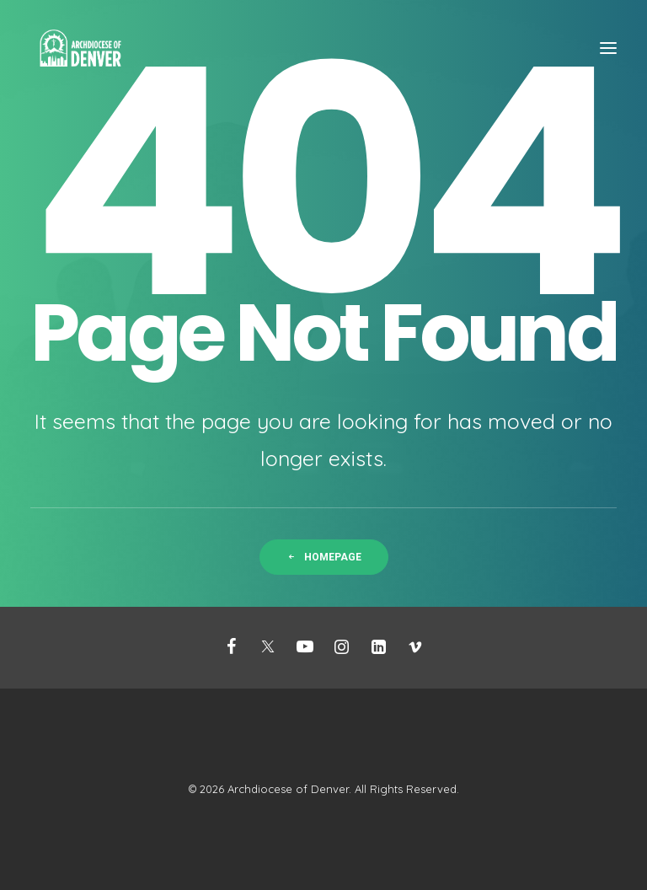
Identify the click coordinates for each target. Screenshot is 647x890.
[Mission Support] (80, 48)
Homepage (323, 557)
